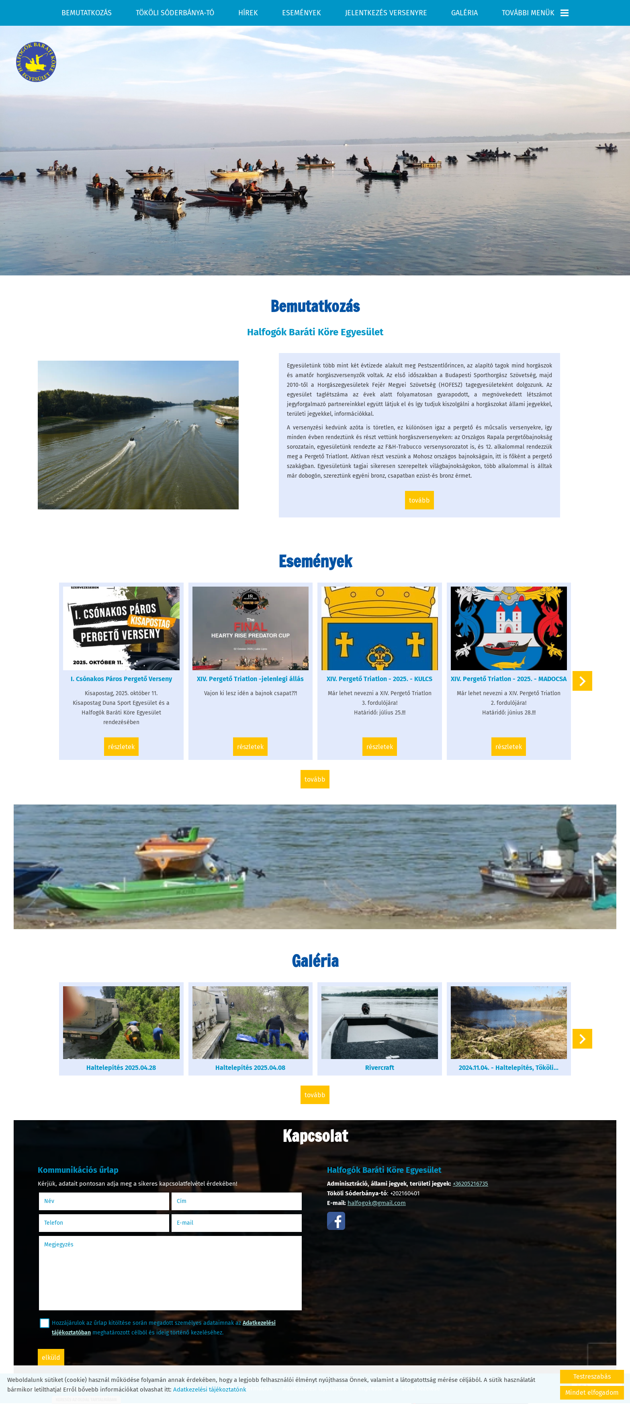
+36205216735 (470, 1183)
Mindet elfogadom (592, 1392)
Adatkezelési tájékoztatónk (209, 1389)
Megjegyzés (59, 1244)
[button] (582, 681)
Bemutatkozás (86, 12)
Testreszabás (592, 1376)
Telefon (63, 1222)
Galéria (464, 12)
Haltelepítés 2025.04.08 (250, 1067)
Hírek (248, 12)
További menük (535, 12)
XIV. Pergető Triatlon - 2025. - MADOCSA (509, 679)
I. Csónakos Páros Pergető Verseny (121, 679)
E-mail (195, 1222)
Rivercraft (379, 1067)
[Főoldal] (36, 62)
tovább (419, 500)
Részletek (121, 747)
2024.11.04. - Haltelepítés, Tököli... (508, 1067)
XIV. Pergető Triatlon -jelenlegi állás (250, 679)
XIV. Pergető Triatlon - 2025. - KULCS (379, 679)
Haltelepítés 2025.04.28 (121, 1067)
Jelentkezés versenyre (386, 12)
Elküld (51, 1357)
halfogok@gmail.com (377, 1203)
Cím (181, 1201)
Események (301, 12)
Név (59, 1201)
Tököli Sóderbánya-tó (175, 12)
